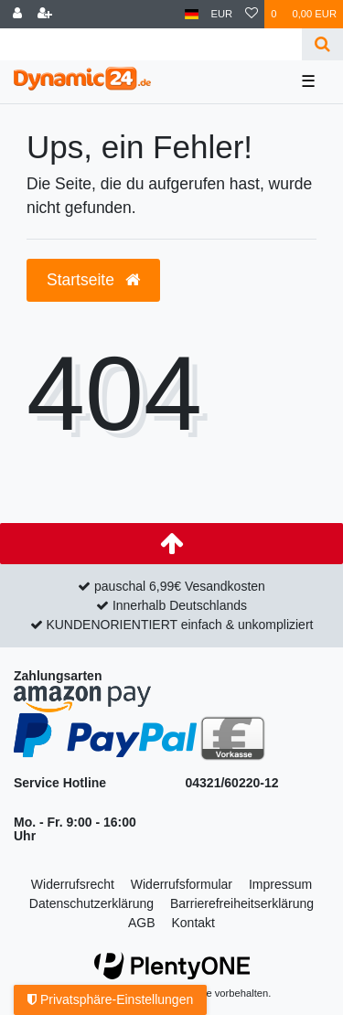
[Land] (191, 14)
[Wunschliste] (251, 14)
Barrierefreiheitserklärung (242, 903)
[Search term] (151, 44)
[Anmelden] (17, 14)
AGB (141, 922)
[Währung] (222, 14)
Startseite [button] (93, 280)
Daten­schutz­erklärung (91, 903)
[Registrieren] (45, 14)
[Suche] (322, 44)
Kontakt (192, 922)
